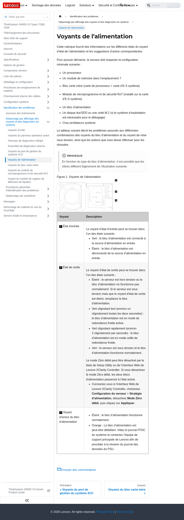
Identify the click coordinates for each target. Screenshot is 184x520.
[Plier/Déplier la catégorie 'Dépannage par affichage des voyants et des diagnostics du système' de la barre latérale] (48, 122)
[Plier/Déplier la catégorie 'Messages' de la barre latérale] (48, 202)
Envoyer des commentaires (76, 469)
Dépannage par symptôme (20, 195)
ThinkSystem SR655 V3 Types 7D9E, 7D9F (24, 26)
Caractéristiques (13, 43)
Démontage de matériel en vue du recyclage (23, 209)
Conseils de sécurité (15, 54)
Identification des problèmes (19, 107)
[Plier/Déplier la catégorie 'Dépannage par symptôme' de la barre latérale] (48, 196)
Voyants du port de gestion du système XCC (24, 153)
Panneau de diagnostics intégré (25, 140)
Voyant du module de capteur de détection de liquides (26, 180)
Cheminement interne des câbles (22, 96)
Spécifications (11, 59)
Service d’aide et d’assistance (20, 215)
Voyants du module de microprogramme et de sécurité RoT (28, 172)
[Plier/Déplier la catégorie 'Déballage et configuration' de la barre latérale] (48, 82)
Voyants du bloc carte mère (23, 165)
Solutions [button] (85, 5)
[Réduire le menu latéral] (27, 500)
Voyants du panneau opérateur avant (28, 135)
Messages (9, 201)
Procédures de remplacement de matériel (22, 89)
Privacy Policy (105, 511)
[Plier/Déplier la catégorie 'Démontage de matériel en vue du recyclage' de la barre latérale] (48, 209)
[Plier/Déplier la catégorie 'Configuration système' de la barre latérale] (48, 102)
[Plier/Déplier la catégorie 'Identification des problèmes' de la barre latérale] (48, 108)
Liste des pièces (13, 76)
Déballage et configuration (18, 82)
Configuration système (16, 101)
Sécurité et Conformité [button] (112, 5)
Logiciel (70, 5)
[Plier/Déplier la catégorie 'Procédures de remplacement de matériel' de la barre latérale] (48, 89)
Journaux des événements (20, 113)
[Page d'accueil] (60, 16)
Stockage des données (46, 5)
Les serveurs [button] (16, 5)
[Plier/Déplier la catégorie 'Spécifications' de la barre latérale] (48, 60)
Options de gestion (14, 65)
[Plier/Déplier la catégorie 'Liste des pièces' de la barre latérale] (48, 76)
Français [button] (127, 5)
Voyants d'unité (16, 130)
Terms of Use (124, 511)
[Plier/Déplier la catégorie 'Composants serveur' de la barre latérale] (48, 71)
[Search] (163, 5)
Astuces (8, 48)
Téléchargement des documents (22, 32)
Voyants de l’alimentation (22, 159)
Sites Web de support (16, 38)
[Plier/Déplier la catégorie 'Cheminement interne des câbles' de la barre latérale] (48, 96)
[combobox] (9, 17)
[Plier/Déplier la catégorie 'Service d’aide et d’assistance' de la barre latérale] (48, 216)
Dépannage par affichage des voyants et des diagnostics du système (22, 121)
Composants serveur (15, 70)
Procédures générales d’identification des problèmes (22, 189)
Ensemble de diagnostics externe (26, 146)
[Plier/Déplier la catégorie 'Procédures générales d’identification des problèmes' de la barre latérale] (48, 189)
